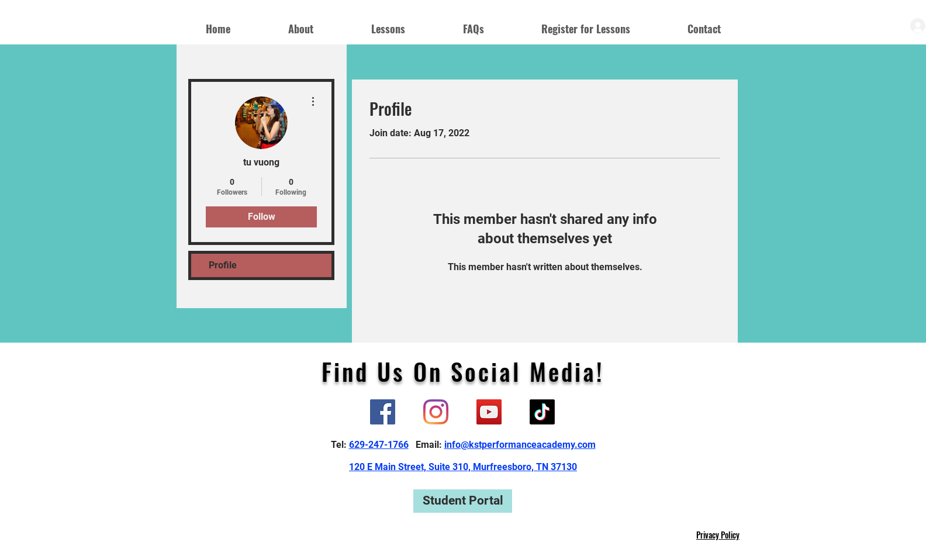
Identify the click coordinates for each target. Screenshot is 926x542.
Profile (223, 265)
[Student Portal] (462, 501)
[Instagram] (435, 411)
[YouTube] (489, 411)
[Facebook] (382, 411)
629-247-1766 (379, 444)
